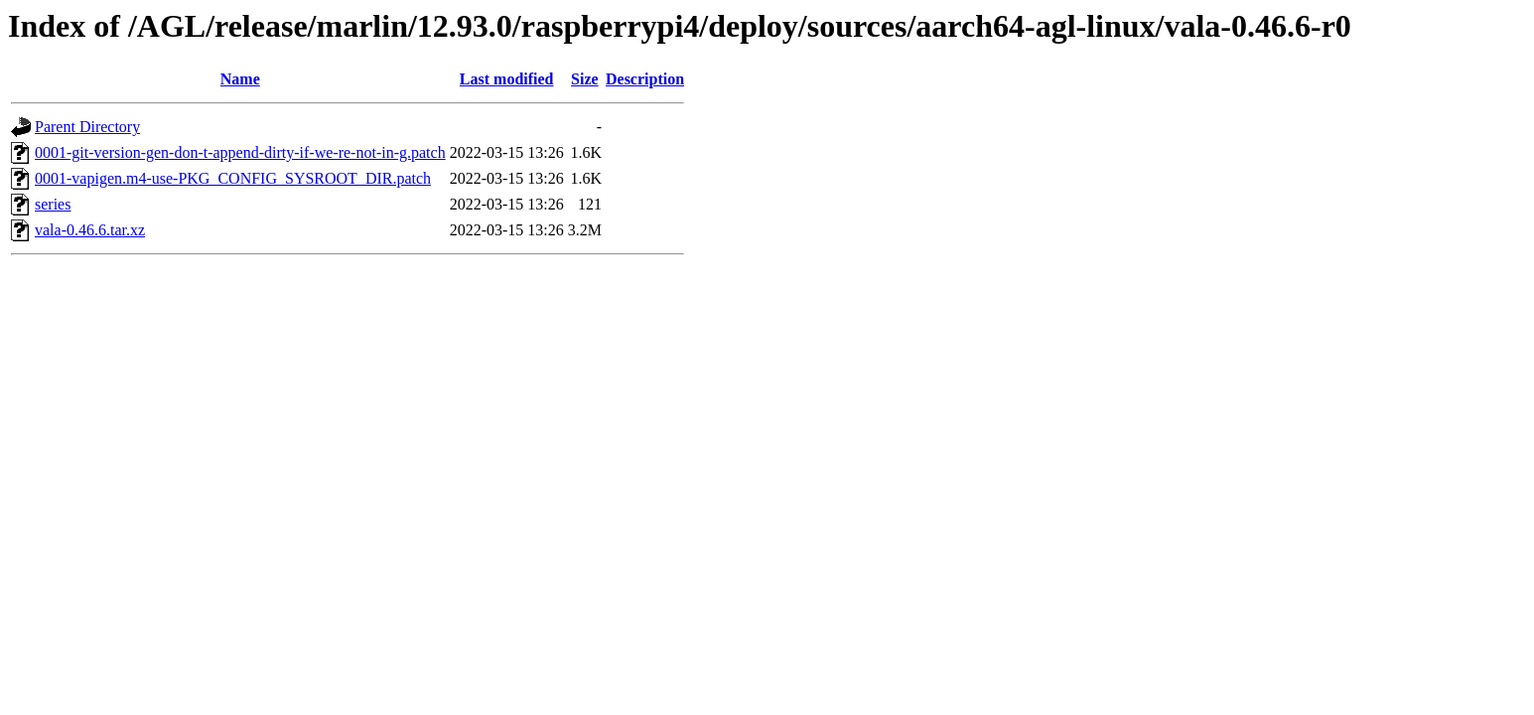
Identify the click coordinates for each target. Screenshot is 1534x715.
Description (645, 79)
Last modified (507, 79)
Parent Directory (87, 126)
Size (585, 79)
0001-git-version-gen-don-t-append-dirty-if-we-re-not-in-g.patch (240, 152)
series (52, 204)
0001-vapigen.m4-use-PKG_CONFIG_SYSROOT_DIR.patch (233, 178)
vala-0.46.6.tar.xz (90, 229)
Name (240, 79)
